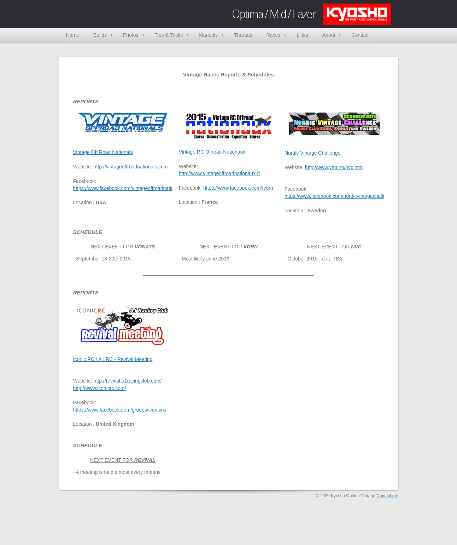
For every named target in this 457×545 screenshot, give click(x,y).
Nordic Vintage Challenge (313, 153)
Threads (243, 35)
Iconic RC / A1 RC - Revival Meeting (113, 359)
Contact (359, 35)
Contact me (387, 495)
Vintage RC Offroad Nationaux (212, 152)
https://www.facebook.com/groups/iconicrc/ (120, 410)
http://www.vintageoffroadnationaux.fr (219, 173)
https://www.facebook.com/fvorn (238, 188)
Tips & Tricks (169, 35)
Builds (100, 35)
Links (302, 35)
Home (72, 35)
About (328, 35)
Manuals (208, 35)
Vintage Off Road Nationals (103, 152)
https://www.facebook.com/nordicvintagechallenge (339, 196)
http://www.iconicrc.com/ (99, 388)
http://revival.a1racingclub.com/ (128, 381)
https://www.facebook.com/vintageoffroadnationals (128, 188)
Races (273, 35)
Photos (131, 35)
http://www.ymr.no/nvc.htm (334, 167)
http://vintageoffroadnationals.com (131, 167)
